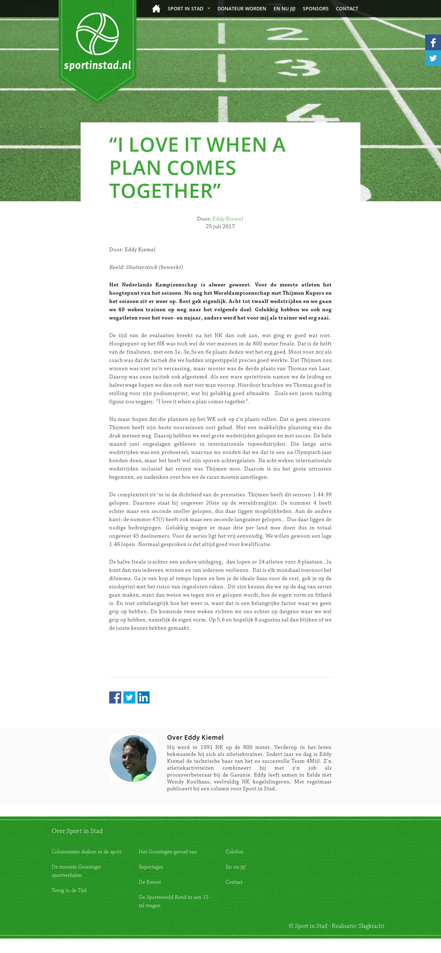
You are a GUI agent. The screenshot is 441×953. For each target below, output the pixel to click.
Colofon (234, 852)
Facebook (115, 697)
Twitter (129, 697)
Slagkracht (371, 926)
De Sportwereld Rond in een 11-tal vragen (174, 901)
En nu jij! (285, 8)
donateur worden (241, 8)
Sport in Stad (185, 8)
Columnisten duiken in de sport (87, 852)
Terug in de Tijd (69, 890)
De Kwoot (150, 882)
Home (156, 8)
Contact (347, 8)
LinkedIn (143, 697)
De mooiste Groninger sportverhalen (76, 871)
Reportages (151, 867)
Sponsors (316, 8)
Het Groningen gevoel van (168, 852)
